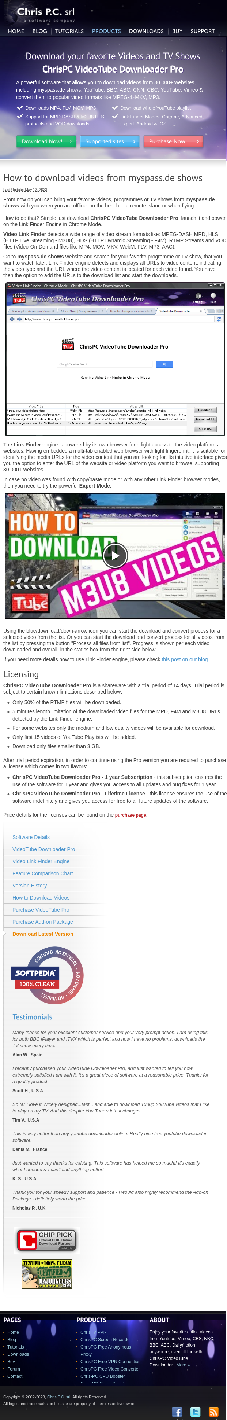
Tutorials (15, 1347)
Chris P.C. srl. (59, 1397)
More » (183, 1365)
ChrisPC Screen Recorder (105, 1339)
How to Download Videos (40, 898)
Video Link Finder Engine (40, 861)
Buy (11, 1361)
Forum (13, 1369)
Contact (14, 1376)
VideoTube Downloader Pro (43, 849)
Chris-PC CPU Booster (102, 1376)
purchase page (130, 815)
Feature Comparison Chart (42, 873)
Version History (29, 886)
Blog (11, 1339)
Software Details (31, 837)
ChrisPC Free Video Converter (110, 1369)
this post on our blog (185, 659)
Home (13, 1332)
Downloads (18, 1354)
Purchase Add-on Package (42, 922)
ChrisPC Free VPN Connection (110, 1361)
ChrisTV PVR (93, 1332)
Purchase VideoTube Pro (40, 910)
